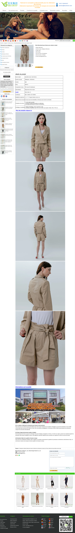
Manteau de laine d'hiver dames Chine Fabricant (8, 120)
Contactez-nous (44, 10)
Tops (3, 60)
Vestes (3, 51)
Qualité (17, 92)
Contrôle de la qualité (32, 10)
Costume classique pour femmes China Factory (8, 153)
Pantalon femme (10, 43)
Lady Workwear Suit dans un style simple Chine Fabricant (8, 142)
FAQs (70, 10)
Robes (3, 49)
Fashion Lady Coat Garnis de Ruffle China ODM (9, 115)
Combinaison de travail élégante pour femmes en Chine (9, 131)
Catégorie (5, 43)
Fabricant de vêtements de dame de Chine (40, 448)
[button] (24, 38)
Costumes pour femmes (6, 56)
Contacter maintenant (7, 91)
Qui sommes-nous (13, 10)
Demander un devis (55, 10)
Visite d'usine (2, 522)
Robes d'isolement (5, 47)
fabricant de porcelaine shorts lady (55, 448)
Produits (22, 10)
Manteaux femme (5, 53)
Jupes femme (4, 64)
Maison (4, 10)
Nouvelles (64, 10)
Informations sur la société (23, 387)
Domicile (1, 43)
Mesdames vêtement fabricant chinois (26, 448)
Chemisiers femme (5, 62)
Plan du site (2, 525)
